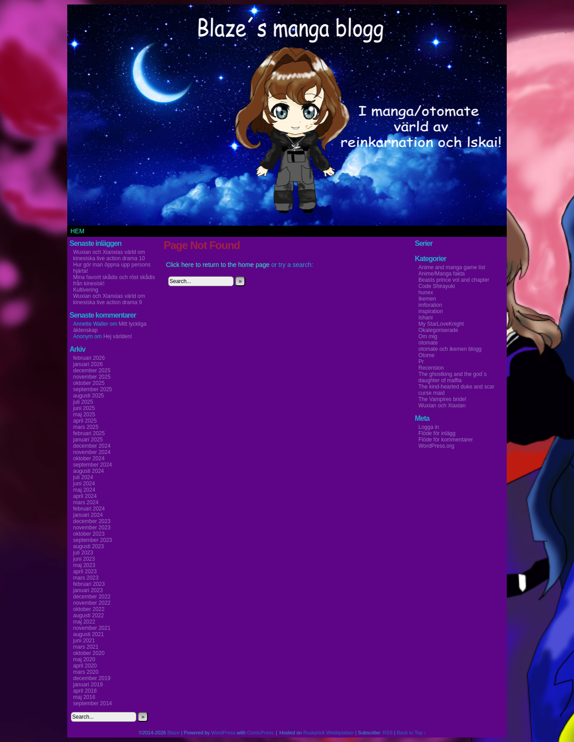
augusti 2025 (88, 396)
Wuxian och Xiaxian (441, 405)
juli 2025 (83, 402)
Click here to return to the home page (218, 264)
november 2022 (91, 603)
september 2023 (92, 540)
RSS (388, 732)
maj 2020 (84, 659)
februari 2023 (89, 584)
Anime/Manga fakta (441, 274)
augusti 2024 (88, 471)
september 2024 (92, 465)
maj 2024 (84, 490)
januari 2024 (88, 515)
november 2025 (91, 377)
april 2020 (85, 666)
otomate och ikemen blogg (450, 349)
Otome (426, 355)
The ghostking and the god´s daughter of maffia (452, 377)
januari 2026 (88, 364)
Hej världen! (117, 336)
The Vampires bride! (442, 399)
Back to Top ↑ (411, 732)
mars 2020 (86, 672)
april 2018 (85, 691)
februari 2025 (89, 433)
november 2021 (91, 628)
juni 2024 (84, 483)
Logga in (428, 427)
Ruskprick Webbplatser (328, 732)
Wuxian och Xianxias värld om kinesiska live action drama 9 (109, 299)
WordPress (223, 732)
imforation (430, 305)
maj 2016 (84, 697)
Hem (77, 231)
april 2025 (85, 421)
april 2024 (85, 496)
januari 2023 (88, 590)
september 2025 (92, 389)
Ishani (425, 317)
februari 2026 (89, 358)
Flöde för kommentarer (445, 439)
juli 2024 (83, 477)
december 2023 (91, 521)
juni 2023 (84, 559)
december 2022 (91, 597)
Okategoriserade (438, 330)
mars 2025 (86, 427)
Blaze (173, 732)
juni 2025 (84, 408)
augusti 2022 (88, 615)
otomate (428, 343)
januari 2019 (88, 684)
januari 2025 (88, 439)
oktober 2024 (88, 458)
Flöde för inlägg (437, 433)
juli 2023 (83, 553)
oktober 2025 (88, 383)
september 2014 (92, 703)
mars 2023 (86, 578)
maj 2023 (84, 565)
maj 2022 (84, 622)
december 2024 (91, 446)
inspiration (430, 311)
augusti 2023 (88, 546)
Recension (431, 368)
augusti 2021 (88, 634)
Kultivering (85, 290)
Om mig (427, 336)
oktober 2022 (88, 609)
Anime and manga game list (451, 267)
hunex (425, 292)
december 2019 (91, 678)
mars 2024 (86, 502)
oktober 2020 (88, 653)
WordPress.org (436, 446)
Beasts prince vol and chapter (453, 280)
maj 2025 (84, 414)
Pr (421, 361)
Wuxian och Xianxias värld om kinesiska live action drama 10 (109, 255)
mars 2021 (86, 647)
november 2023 (91, 527)
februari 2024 (89, 509)
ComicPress (260, 732)
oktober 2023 (88, 534)
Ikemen (427, 299)
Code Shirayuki (436, 286)
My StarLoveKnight (441, 324)
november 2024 (91, 452)
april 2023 (85, 571)
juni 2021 (84, 640)
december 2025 (91, 370)
